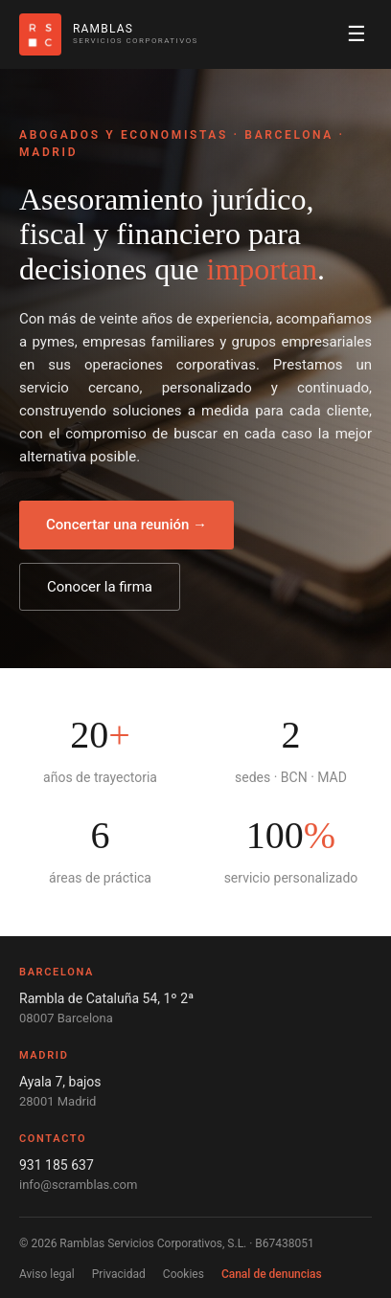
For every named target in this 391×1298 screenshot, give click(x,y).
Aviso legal (47, 1274)
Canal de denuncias (271, 1274)
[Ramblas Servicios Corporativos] (108, 34)
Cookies (183, 1274)
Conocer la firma (99, 586)
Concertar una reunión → (126, 524)
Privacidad (119, 1274)
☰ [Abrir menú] (356, 34)
